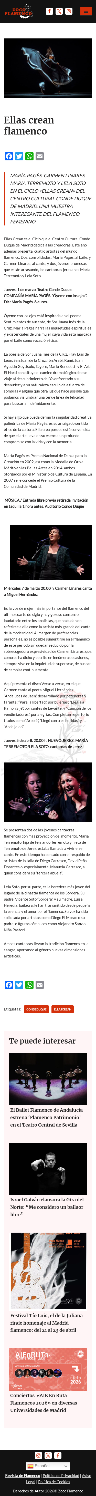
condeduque (36, 1009)
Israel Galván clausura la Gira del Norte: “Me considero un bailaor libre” (47, 1207)
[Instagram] (68, 11)
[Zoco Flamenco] (19, 11)
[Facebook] (49, 11)
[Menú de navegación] (86, 11)
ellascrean (62, 1009)
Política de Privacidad (61, 1475)
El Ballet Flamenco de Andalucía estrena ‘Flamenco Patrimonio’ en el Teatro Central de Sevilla (46, 1117)
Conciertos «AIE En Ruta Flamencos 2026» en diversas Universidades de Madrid (43, 1402)
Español (38, 1466)
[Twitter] (59, 11)
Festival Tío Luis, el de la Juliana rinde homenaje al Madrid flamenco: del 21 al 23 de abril (46, 1323)
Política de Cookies (54, 1481)
